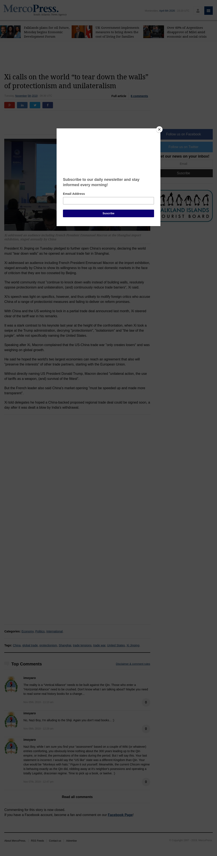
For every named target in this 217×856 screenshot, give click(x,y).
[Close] (159, 129)
